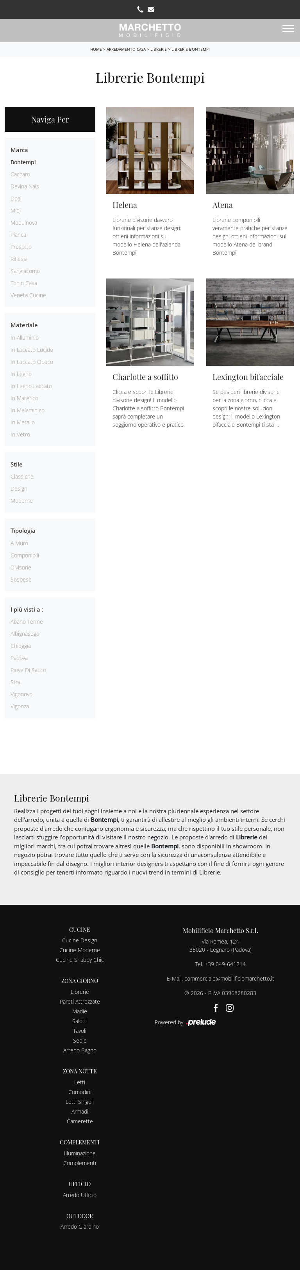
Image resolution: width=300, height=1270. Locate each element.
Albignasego (25, 633)
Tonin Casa (24, 283)
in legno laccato (31, 386)
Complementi (79, 1163)
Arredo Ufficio (79, 1195)
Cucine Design (79, 940)
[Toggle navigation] (288, 29)
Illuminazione (80, 1153)
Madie (79, 1011)
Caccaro (20, 174)
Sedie (80, 1040)
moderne (22, 500)
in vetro (20, 434)
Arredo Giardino (80, 1226)
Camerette (80, 1121)
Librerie (158, 49)
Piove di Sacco (28, 670)
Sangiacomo (25, 271)
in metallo (23, 422)
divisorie (21, 567)
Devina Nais (25, 186)
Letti (79, 1082)
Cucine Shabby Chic (80, 959)
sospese (21, 579)
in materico (24, 398)
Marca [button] (19, 150)
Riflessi (19, 259)
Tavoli (79, 1030)
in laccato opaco (32, 361)
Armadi (79, 1111)
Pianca (18, 234)
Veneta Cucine (28, 295)
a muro (19, 543)
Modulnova (24, 222)
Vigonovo (21, 694)
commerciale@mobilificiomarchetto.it (229, 978)
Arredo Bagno (79, 1050)
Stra (15, 682)
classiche (22, 476)
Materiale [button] (24, 325)
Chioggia (21, 645)
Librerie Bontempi (190, 49)
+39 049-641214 (225, 964)
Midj (16, 210)
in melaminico (28, 410)
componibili (25, 555)
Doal (16, 198)
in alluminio (25, 337)
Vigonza (20, 706)
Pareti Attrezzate (80, 1001)
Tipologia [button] (23, 530)
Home (96, 49)
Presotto (21, 246)
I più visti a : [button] (27, 609)
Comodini (79, 1092)
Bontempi (23, 162)
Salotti (80, 1021)
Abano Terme (27, 621)
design (19, 488)
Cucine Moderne (79, 950)
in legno (21, 374)
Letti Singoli (80, 1101)
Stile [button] (17, 464)
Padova (19, 658)
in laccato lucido (32, 349)
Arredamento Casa (126, 49)
